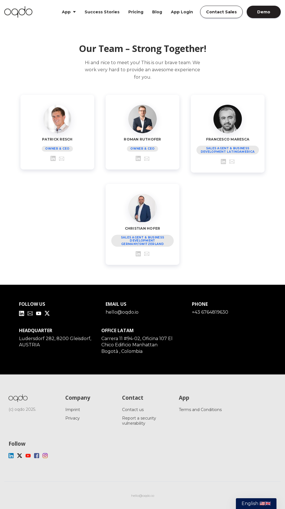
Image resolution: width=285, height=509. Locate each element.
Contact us (133, 409)
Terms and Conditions (200, 409)
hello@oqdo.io (122, 312)
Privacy (72, 418)
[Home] (19, 12)
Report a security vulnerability (139, 421)
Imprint (72, 409)
